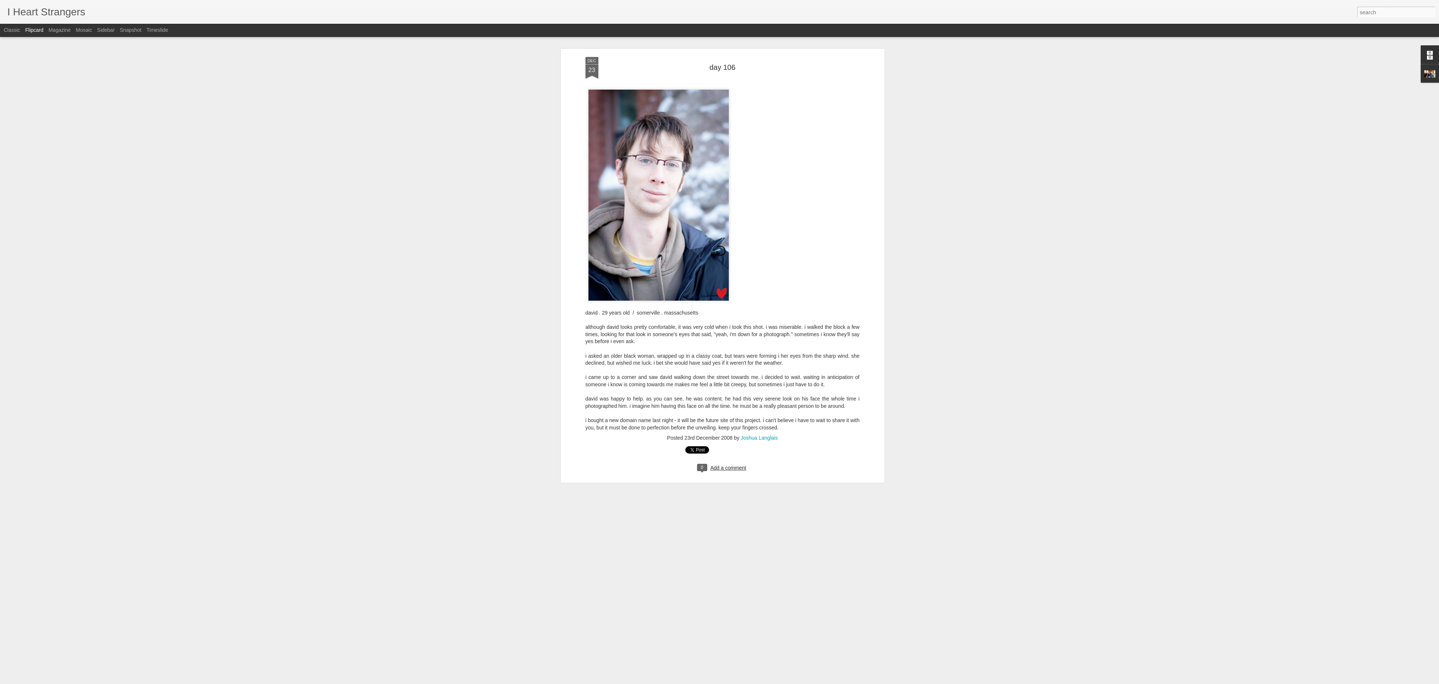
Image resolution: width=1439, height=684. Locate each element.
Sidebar (106, 30)
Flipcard (34, 30)
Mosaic (84, 30)
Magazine (60, 30)
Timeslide (157, 30)
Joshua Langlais (759, 387)
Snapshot (130, 30)
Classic (12, 30)
